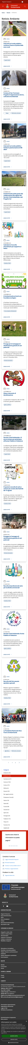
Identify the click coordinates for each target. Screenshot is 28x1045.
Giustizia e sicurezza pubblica (8, 950)
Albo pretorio (4, 1019)
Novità (8, 12)
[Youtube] (7, 906)
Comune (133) (7, 782)
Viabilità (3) (6, 828)
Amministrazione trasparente (8, 1017)
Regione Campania (6, 2)
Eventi (2, 975)
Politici (2, 921)
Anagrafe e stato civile (6, 932)
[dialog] (14, 1032)
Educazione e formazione (7, 948)
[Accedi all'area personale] (22, 2)
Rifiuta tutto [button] (14, 1039)
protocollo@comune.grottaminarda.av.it (14, 995)
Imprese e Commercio (6, 937)
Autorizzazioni (4, 957)
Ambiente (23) (7, 776)
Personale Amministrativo (7, 922)
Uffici (2, 917)
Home (3, 12)
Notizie (6, 39)
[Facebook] (3, 906)
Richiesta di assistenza (6, 1010)
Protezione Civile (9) (8, 797)
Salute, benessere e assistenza (8, 955)
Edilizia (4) (6, 788)
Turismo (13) (7, 825)
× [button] (26, 1021)
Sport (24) (6, 813)
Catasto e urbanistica (6, 939)
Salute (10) (6, 800)
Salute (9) (6, 803)
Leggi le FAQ (4, 1008)
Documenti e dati (5, 924)
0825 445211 (9, 988)
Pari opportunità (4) (8, 794)
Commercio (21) (7, 779)
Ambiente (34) (7, 773)
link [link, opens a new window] (6, 1033)
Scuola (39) (6, 806)
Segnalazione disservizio (7, 1006)
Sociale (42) (6, 809)
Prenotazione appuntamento (8, 1004)
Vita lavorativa (4, 935)
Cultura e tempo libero (6, 934)
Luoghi (2, 977)
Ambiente (3, 953)
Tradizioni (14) (7, 819)
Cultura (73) (6, 785)
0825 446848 (6, 990)
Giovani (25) (6, 791)
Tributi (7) (6, 822)
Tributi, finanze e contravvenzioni (9, 952)
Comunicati (4, 966)
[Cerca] (25, 6)
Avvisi (2, 968)
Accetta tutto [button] (14, 1036)
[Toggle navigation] (3, 6)
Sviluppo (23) (7, 816)
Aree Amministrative (6, 915)
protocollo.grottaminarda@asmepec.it (13, 997)
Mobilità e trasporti (6, 941)
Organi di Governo (5, 914)
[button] (14, 1042)
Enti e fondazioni (5, 919)
